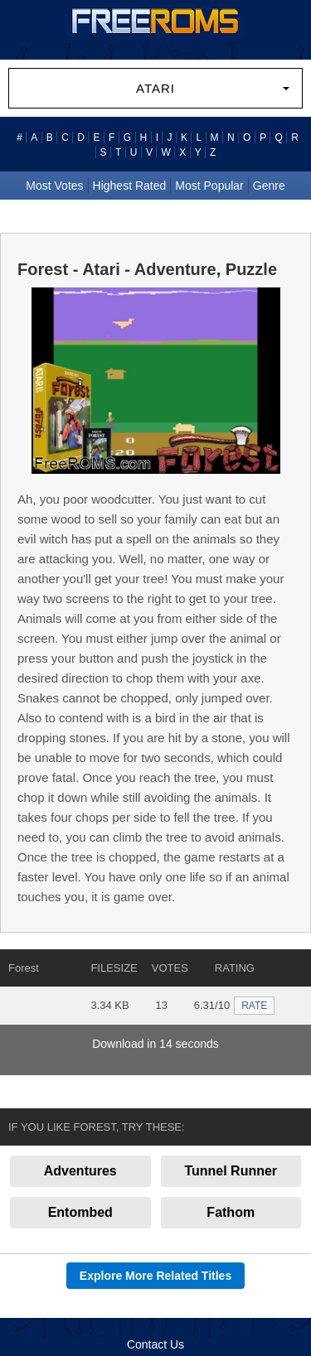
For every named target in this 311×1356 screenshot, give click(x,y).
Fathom (231, 1212)
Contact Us (155, 1344)
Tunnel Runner (230, 1171)
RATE (254, 1005)
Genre (269, 185)
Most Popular (209, 185)
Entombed (80, 1212)
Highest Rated (130, 185)
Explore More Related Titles (155, 1275)
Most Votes (54, 185)
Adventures (80, 1171)
